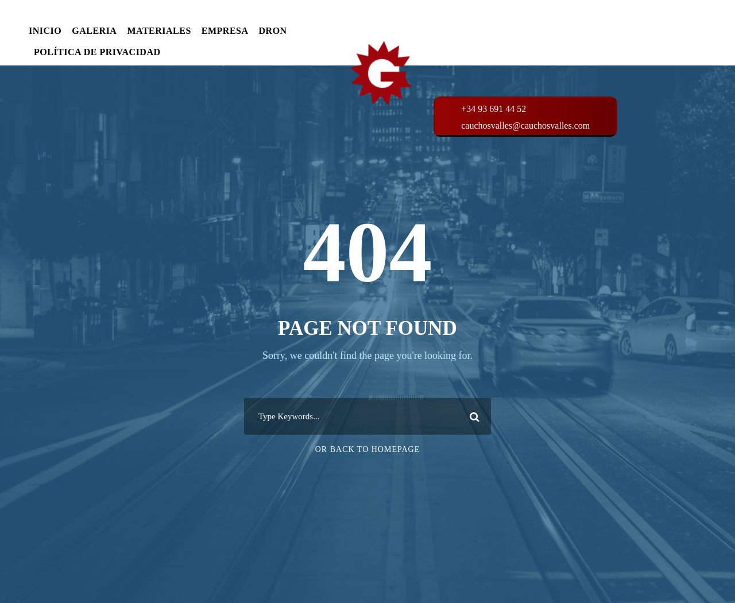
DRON (273, 31)
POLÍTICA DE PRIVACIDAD (97, 52)
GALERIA (94, 31)
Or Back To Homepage (367, 449)
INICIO (45, 31)
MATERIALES (159, 31)
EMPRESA (225, 31)
